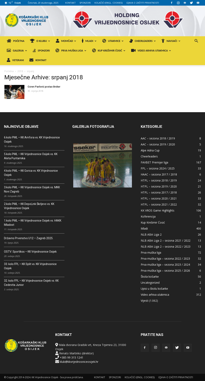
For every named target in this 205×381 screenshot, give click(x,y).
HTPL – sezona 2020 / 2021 (159, 198)
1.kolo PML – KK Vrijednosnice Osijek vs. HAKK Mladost (32, 222)
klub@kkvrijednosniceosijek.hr (79, 362)
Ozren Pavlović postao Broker (44, 86)
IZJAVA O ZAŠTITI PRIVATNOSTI (142, 2)
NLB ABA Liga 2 (151, 234)
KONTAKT (70, 2)
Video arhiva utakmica (155, 294)
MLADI (89, 41)
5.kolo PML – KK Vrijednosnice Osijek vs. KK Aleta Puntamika (30, 156)
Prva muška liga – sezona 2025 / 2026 (165, 270)
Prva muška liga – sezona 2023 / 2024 (165, 264)
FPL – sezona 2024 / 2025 (158, 168)
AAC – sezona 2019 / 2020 (158, 144)
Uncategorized (150, 282)
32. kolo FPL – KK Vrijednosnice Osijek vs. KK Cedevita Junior (31, 282)
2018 (20, 71)
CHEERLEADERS (142, 41)
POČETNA (15, 41)
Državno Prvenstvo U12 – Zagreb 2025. (28, 238)
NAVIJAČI (171, 41)
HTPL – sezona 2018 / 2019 (159, 180)
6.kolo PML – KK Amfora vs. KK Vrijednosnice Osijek (32, 139)
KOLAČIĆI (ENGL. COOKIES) (108, 2)
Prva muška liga (151, 252)
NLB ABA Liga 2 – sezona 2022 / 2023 (165, 246)
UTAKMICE (113, 41)
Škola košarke (150, 276)
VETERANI (15, 60)
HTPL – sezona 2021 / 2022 (159, 204)
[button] (196, 41)
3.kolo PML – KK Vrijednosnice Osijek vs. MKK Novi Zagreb (32, 189)
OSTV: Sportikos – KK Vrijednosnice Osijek (30, 251)
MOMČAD (66, 41)
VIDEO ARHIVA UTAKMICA (151, 50)
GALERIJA (17, 50)
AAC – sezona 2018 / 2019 (158, 138)
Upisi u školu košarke (154, 288)
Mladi (144, 228)
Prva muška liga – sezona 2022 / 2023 (165, 258)
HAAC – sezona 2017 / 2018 (159, 174)
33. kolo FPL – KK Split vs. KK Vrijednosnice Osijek (30, 266)
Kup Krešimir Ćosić (153, 222)
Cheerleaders (149, 156)
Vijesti (144, 300)
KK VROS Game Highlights (157, 210)
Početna (9, 71)
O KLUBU (40, 41)
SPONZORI (85, 2)
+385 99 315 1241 (71, 357)
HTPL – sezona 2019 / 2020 (159, 186)
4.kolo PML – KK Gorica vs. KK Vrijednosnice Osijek (31, 172)
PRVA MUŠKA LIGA (70, 50)
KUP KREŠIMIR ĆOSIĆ (108, 50)
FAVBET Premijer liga (154, 162)
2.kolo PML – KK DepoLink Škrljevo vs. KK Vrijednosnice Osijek (29, 206)
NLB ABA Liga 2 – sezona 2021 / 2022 (165, 240)
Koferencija (148, 216)
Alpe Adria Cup (150, 150)
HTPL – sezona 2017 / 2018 (159, 192)
